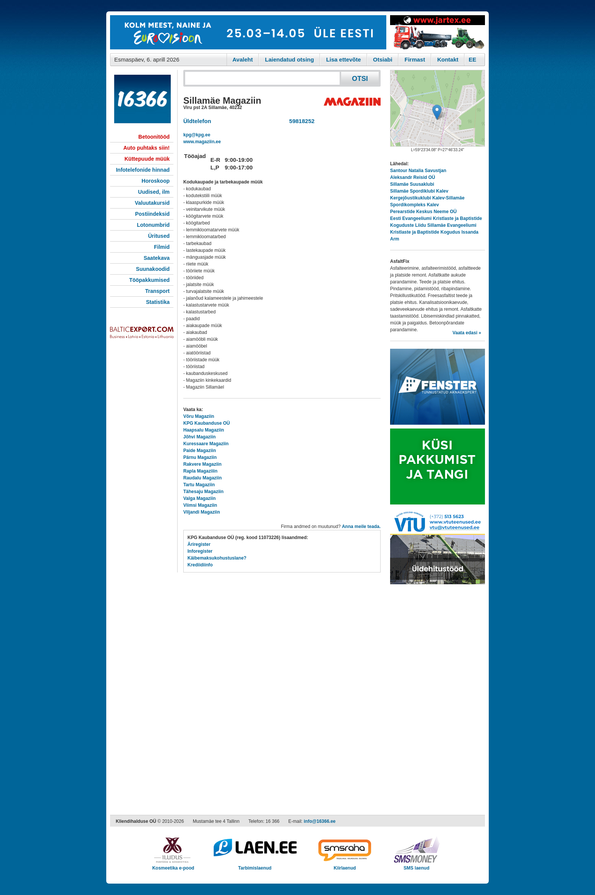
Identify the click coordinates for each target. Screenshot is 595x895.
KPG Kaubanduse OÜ (206, 423)
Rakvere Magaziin (202, 464)
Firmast (415, 59)
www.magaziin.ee (202, 141)
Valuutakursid (152, 203)
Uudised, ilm (154, 192)
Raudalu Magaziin (202, 478)
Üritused (159, 236)
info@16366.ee (320, 821)
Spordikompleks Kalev (414, 204)
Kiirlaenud (344, 865)
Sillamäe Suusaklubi (412, 184)
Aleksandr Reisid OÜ (412, 177)
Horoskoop (156, 181)
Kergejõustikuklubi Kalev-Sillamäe (427, 198)
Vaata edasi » (467, 332)
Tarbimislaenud (254, 865)
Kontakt (447, 59)
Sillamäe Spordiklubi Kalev (419, 191)
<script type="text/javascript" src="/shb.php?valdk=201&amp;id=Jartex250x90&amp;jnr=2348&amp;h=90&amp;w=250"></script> (437, 32)
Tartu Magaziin (199, 484)
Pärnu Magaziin (200, 457)
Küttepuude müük (147, 159)
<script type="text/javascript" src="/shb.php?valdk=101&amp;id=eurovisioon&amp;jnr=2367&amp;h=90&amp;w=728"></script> (248, 32)
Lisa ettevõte (343, 59)
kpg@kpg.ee (196, 135)
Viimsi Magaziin (200, 505)
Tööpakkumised (149, 280)
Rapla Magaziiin (200, 471)
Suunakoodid (153, 269)
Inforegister (199, 551)
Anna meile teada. (361, 526)
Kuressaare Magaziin (205, 443)
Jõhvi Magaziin (199, 437)
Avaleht (243, 59)
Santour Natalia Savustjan (418, 170)
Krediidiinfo (200, 565)
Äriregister (199, 544)
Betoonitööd (154, 137)
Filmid (162, 247)
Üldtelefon (197, 121)
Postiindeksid (152, 214)
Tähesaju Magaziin (203, 491)
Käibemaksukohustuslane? (216, 558)
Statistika (158, 302)
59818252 (300, 121)
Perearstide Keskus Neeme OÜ (423, 211)
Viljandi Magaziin (201, 512)
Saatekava (156, 258)
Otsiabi (382, 59)
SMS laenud (416, 865)
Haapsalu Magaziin (203, 430)
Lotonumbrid (153, 225)
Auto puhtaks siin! (146, 148)
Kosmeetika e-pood (173, 865)
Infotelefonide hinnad (143, 170)
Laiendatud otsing (289, 59)
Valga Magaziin (199, 498)
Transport (157, 291)
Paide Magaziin (199, 450)
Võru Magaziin (198, 416)
